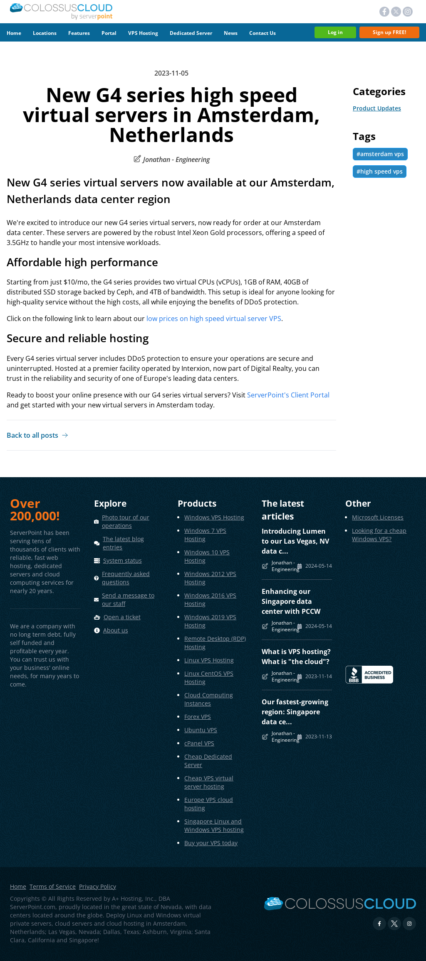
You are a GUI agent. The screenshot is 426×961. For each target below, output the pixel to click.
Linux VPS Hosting (209, 660)
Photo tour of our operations (125, 521)
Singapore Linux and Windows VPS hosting (214, 825)
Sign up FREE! (389, 32)
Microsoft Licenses (378, 517)
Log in (335, 32)
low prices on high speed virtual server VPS (213, 318)
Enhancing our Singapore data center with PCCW (291, 601)
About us (115, 630)
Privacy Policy (97, 887)
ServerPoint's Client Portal (288, 394)
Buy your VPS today (211, 843)
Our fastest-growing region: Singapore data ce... (295, 711)
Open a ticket (122, 617)
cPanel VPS (199, 743)
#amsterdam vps (380, 154)
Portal (109, 33)
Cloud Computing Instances (208, 699)
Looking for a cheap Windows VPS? (379, 535)
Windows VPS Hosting (214, 517)
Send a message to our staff (128, 599)
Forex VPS (197, 717)
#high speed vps (380, 171)
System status (122, 560)
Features (79, 33)
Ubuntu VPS (200, 730)
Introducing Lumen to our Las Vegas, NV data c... (295, 541)
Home (14, 33)
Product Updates (377, 108)
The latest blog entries (123, 543)
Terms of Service (53, 887)
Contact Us (262, 33)
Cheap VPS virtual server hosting (208, 782)
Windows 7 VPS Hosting (205, 535)
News (231, 33)
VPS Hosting (143, 33)
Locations (45, 33)
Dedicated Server (191, 33)
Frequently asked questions (126, 578)
